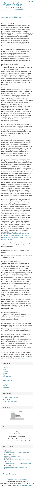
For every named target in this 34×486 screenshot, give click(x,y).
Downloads (6, 384)
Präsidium (5, 371)
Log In (30, 1)
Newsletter (6, 387)
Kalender (12, 474)
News (4, 369)
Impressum (10, 479)
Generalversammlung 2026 (12, 456)
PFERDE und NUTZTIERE (10, 401)
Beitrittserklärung (7, 380)
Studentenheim (7, 376)
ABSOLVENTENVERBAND (10, 397)
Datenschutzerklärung (11, 17)
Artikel (6, 474)
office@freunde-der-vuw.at (17, 358)
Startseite (5, 367)
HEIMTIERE (6, 399)
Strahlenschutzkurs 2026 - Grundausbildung (16, 452)
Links (4, 382)
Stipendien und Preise (9, 375)
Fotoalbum (6, 386)
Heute (17, 431)
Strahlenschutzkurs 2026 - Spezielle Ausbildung (17, 460)
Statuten (5, 373)
